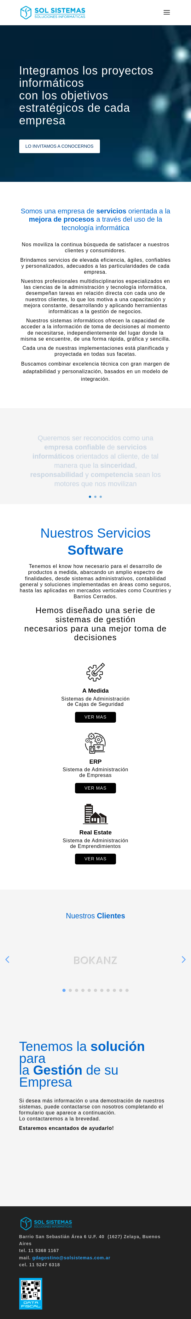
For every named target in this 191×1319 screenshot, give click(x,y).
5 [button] (89, 990)
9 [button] (114, 990)
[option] (95, 965)
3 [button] (76, 990)
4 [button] (82, 990)
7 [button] (101, 990)
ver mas (95, 716)
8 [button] (108, 990)
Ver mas (95, 788)
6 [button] (95, 990)
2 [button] (70, 990)
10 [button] (120, 990)
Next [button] (183, 959)
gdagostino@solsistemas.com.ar (71, 1257)
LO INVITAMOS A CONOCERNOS (60, 146)
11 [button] (127, 990)
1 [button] (64, 990)
